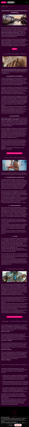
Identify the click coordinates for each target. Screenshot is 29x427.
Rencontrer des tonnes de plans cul (14, 316)
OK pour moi (18, 425)
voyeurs (25, 101)
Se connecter (11, 2)
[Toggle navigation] (26, 2)
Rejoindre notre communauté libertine (14, 153)
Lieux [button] (7, 6)
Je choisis (10, 425)
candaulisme (10, 339)
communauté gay (23, 141)
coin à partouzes (15, 187)
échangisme (10, 326)
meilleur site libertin (5, 43)
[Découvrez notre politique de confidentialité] (8, 422)
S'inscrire (4, 2)
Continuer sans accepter (5, 417)
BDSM (19, 97)
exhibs (18, 101)
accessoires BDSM (21, 220)
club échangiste (9, 79)
